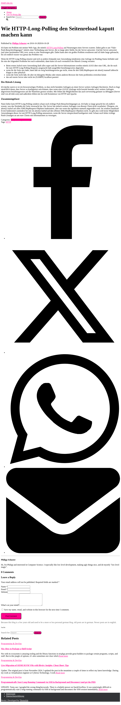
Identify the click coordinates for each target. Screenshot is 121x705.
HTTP (8, 122)
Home (9, 12)
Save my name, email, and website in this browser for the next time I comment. (36, 612)
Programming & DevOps (21, 120)
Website (4, 592)
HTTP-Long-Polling (55, 48)
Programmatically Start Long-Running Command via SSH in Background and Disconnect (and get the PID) (48, 684)
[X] (63, 352)
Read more (63, 658)
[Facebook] (63, 238)
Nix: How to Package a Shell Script (16, 651)
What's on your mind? (10, 607)
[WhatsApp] (63, 467)
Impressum (10, 696)
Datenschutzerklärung (15, 698)
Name (4, 587)
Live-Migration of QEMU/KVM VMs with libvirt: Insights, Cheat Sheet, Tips (35, 668)
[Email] (63, 552)
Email (4, 589)
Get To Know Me (13, 14)
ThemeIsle (24, 703)
